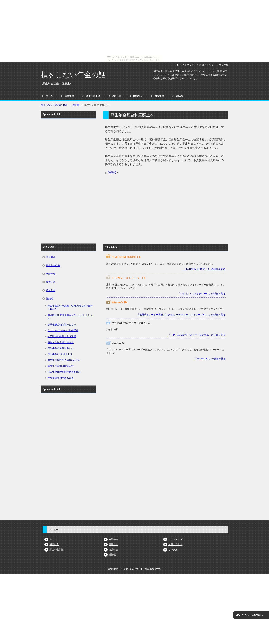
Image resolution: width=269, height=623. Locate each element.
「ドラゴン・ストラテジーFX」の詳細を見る (201, 293)
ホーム (49, 96)
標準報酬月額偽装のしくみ (62, 324)
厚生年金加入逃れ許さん (61, 342)
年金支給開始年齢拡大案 (61, 377)
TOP (54, 105)
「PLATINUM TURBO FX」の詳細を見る (204, 269)
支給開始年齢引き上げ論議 (62, 336)
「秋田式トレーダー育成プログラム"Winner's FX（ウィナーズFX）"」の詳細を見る (181, 314)
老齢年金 (116, 96)
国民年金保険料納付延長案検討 (64, 371)
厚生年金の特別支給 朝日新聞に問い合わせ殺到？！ (70, 307)
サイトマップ (175, 539)
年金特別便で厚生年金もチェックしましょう (70, 317)
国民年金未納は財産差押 (61, 366)
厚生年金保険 (93, 96)
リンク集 (173, 549)
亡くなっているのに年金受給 (63, 330)
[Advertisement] (165, 206)
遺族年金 (159, 96)
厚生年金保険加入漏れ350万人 (64, 360)
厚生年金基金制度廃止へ (61, 348)
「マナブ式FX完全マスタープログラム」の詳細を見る (196, 334)
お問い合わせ (175, 544)
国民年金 (69, 96)
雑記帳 (179, 96)
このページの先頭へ (252, 615)
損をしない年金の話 (73, 75)
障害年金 (138, 96)
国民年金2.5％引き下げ (60, 354)
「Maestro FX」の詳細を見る (209, 358)
